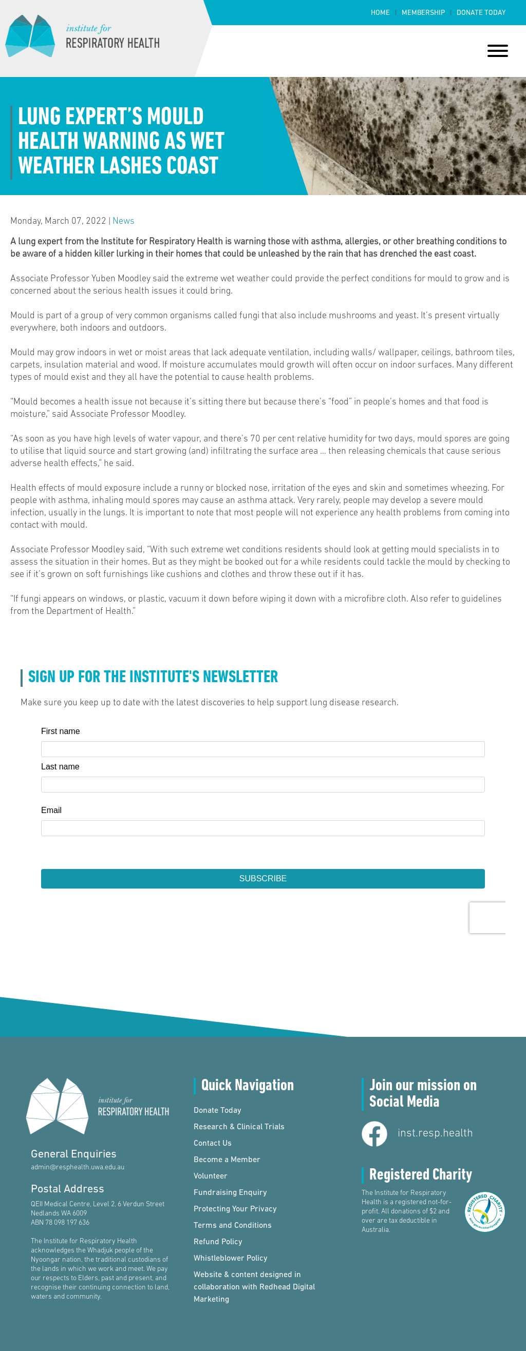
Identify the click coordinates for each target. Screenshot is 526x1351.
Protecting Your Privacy (235, 1209)
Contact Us (213, 1144)
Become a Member (227, 1160)
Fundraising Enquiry (230, 1193)
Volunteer (211, 1176)
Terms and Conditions (233, 1226)
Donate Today (481, 13)
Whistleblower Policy (231, 1258)
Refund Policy (218, 1242)
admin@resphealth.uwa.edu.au (77, 1167)
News (123, 221)
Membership (423, 13)
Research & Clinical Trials (239, 1127)
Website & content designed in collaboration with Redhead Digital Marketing (254, 1287)
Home (380, 13)
